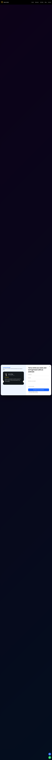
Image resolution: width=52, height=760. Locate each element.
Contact (49, 2)
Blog (45, 2)
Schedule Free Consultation (38, 389)
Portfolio (41, 2)
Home (33, 2)
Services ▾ (37, 2)
